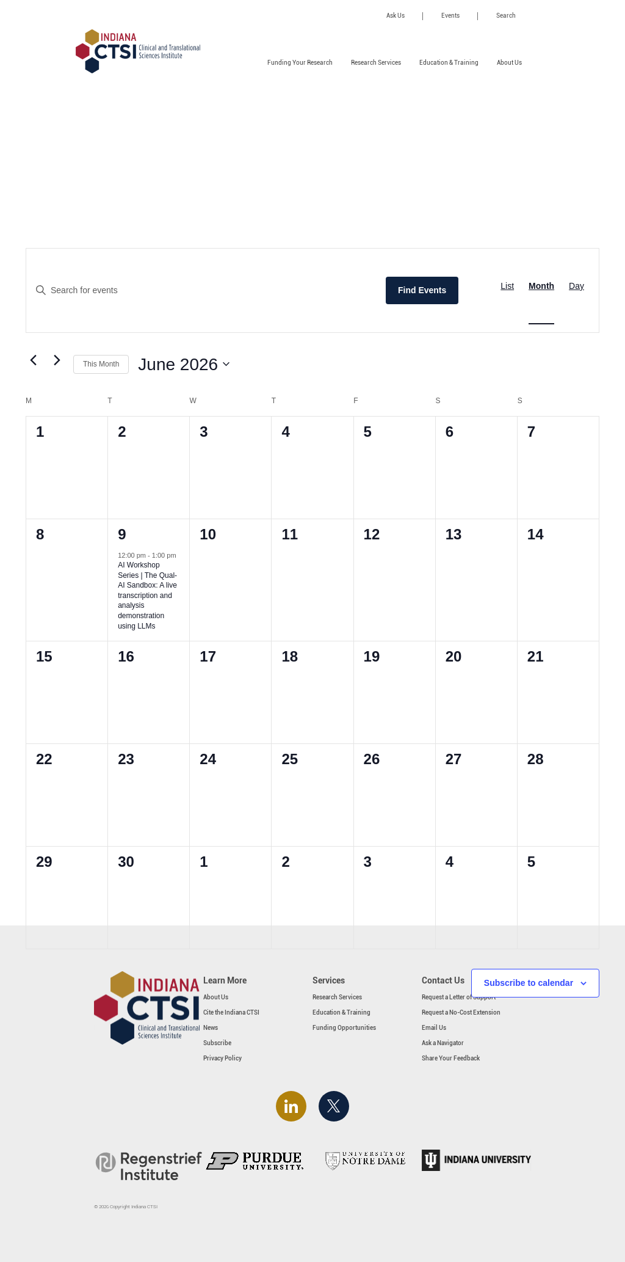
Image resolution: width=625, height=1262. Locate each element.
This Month (101, 364)
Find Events (422, 290)
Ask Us (395, 16)
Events (450, 16)
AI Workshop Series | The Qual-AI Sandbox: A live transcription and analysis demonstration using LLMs (147, 595)
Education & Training (449, 63)
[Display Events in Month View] (541, 286)
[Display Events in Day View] (576, 286)
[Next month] (56, 359)
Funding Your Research (300, 63)
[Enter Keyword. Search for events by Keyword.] (200, 290)
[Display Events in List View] (507, 286)
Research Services (376, 63)
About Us (509, 63)
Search (506, 16)
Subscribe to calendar (528, 983)
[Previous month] (33, 359)
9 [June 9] (122, 534)
